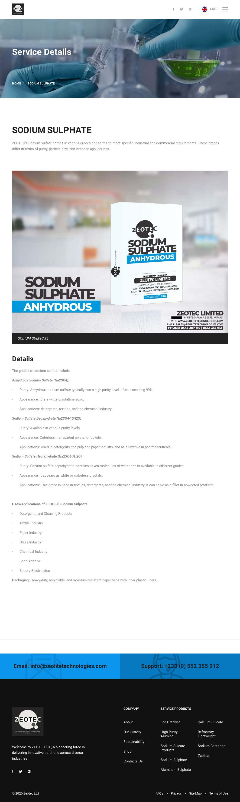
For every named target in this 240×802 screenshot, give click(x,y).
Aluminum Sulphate (176, 770)
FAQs (159, 793)
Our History (132, 732)
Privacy (176, 793)
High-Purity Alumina (169, 734)
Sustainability (133, 742)
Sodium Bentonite (211, 746)
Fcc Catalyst (170, 722)
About (128, 722)
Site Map (195, 793)
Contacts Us (133, 761)
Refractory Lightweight (207, 734)
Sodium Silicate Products (173, 748)
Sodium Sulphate (174, 760)
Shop (127, 751)
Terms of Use (218, 793)
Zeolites (204, 756)
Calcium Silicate (210, 722)
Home (16, 83)
